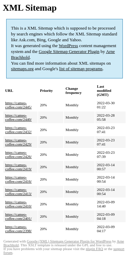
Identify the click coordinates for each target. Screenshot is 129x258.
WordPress (68, 45)
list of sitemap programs (81, 68)
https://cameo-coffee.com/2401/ (18, 216)
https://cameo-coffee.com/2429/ (18, 142)
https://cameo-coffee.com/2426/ (18, 154)
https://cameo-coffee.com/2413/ (18, 191)
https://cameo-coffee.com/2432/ (18, 130)
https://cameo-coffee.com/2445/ (18, 105)
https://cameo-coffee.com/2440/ (18, 117)
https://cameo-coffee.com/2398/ (18, 229)
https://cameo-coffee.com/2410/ (18, 204)
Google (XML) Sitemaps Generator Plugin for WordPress (69, 241)
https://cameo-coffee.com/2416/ (18, 179)
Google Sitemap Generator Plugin (69, 51)
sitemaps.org (22, 68)
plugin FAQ (94, 249)
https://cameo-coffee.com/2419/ (18, 167)
